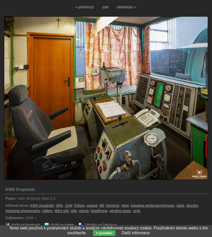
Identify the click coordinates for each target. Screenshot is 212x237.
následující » (127, 7)
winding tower (120, 211)
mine (125, 205)
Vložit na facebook (25, 225)
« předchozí (84, 7)
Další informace (136, 233)
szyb (136, 211)
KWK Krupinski (42, 205)
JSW (68, 205)
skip (74, 211)
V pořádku (104, 233)
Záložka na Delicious (100, 225)
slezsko (192, 205)
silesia (84, 211)
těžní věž (62, 211)
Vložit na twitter (62, 225)
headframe (99, 211)
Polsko (79, 205)
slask (180, 205)
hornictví (112, 205)
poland (92, 205)
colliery (47, 211)
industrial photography (23, 211)
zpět (105, 7)
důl (101, 205)
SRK (59, 205)
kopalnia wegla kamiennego (152, 205)
